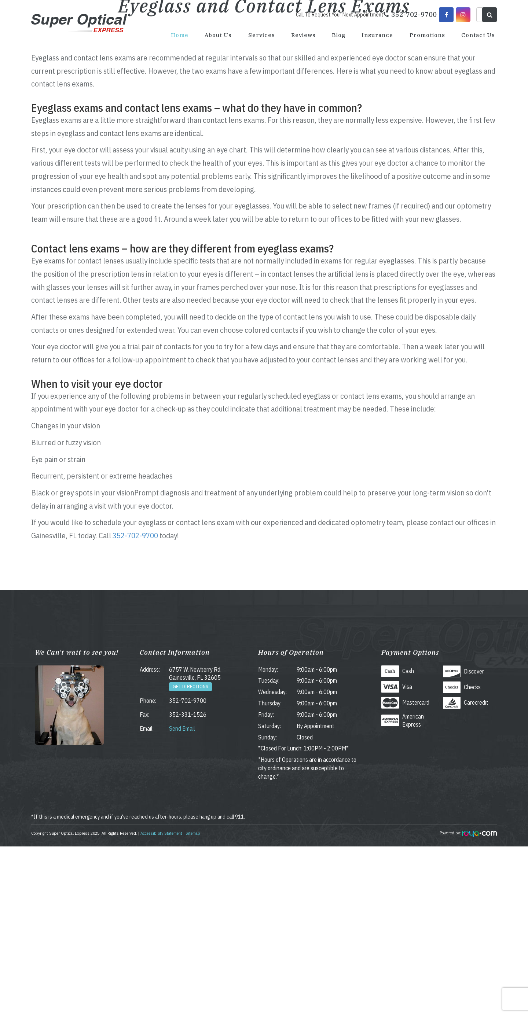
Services (261, 35)
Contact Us (478, 35)
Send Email (182, 897)
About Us (218, 35)
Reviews (303, 35)
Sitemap (193, 1001)
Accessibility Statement (161, 1001)
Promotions (427, 35)
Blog (338, 35)
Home (179, 35)
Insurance (377, 35)
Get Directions (190, 855)
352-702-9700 (135, 704)
